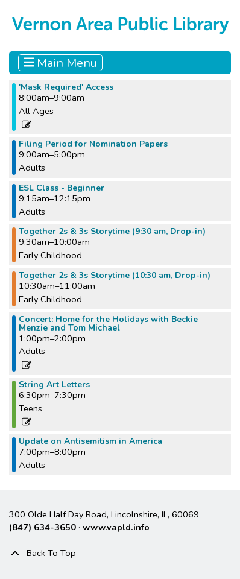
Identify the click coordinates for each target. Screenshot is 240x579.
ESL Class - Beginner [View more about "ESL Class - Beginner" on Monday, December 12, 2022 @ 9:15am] (61, 188)
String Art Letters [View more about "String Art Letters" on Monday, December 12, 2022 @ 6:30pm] (54, 385)
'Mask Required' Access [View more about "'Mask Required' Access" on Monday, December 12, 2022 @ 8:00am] (66, 87)
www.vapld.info (116, 527)
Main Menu (61, 62)
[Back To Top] (120, 553)
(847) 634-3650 (42, 527)
